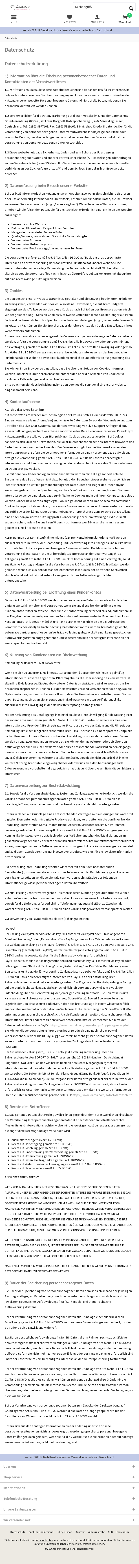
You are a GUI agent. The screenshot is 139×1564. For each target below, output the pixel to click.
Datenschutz (17, 1532)
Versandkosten (44, 1540)
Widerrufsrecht (96, 1532)
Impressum (122, 1532)
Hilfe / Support (64, 1532)
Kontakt (80, 1532)
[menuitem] (14, 19)
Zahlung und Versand (41, 1532)
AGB (110, 1532)
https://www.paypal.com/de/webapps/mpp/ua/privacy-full (90, 1025)
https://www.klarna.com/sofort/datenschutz (102, 1095)
